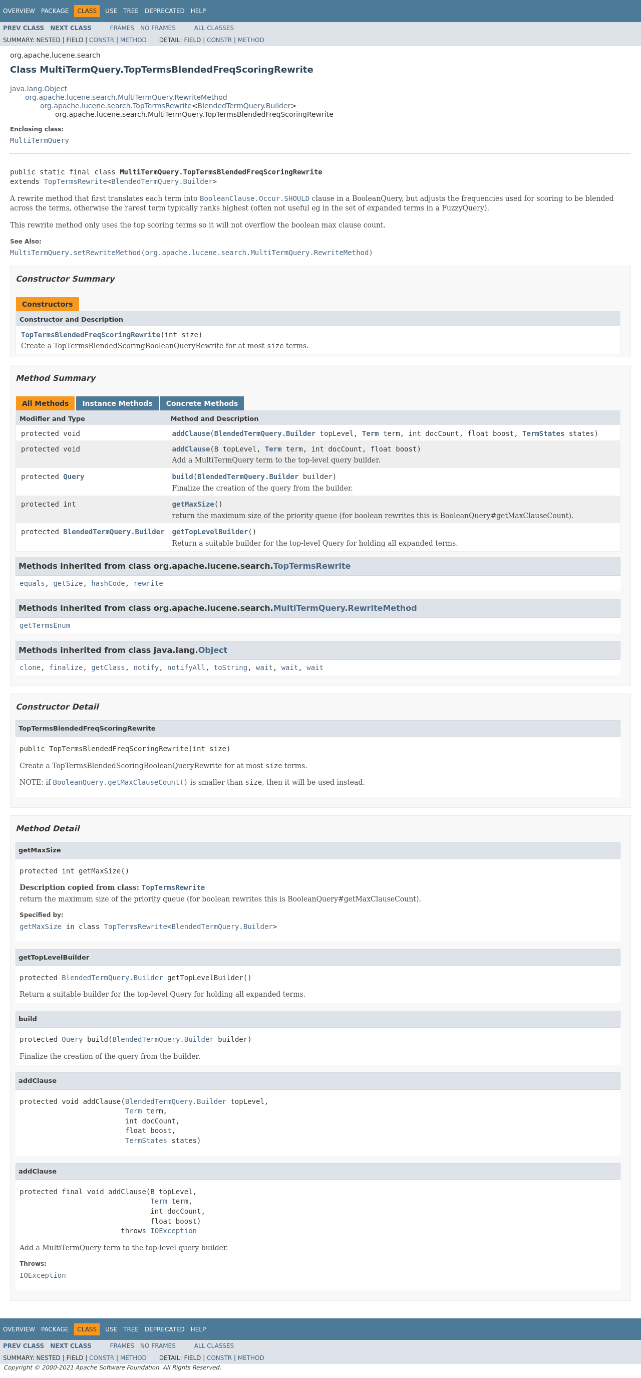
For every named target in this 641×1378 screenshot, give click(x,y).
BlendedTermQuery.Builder (244, 106)
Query (73, 477)
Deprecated (165, 11)
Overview (19, 11)
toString (230, 667)
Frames (122, 28)
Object (213, 650)
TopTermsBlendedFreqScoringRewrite (90, 335)
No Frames (158, 28)
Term (370, 433)
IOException (173, 1231)
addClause (191, 433)
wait (264, 667)
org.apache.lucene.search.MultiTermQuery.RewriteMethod (126, 97)
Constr (101, 40)
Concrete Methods (202, 403)
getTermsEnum (45, 625)
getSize (68, 583)
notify (146, 667)
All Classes (214, 28)
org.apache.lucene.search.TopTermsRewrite (116, 106)
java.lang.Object (38, 89)
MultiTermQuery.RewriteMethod (345, 608)
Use (111, 11)
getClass (108, 667)
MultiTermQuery (39, 140)
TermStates (543, 433)
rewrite (148, 583)
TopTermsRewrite (75, 181)
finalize (66, 667)
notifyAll (186, 667)
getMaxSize (193, 504)
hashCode (108, 583)
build (182, 477)
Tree (131, 11)
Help (198, 11)
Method (133, 40)
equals (32, 583)
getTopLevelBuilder (210, 532)
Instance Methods (117, 403)
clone (30, 667)
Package (55, 11)
